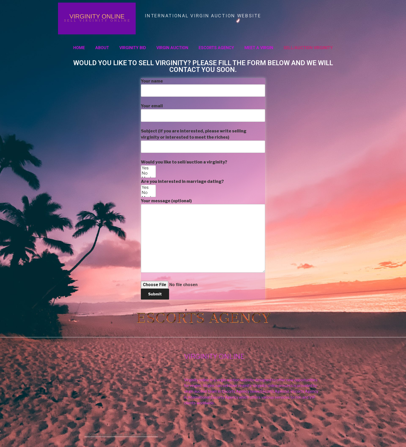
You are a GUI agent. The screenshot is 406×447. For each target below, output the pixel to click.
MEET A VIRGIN (258, 47)
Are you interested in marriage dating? (203, 239)
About (102, 47)
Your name (203, 88)
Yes (148, 168)
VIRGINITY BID (132, 47)
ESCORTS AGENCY (216, 47)
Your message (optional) (203, 235)
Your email (203, 112)
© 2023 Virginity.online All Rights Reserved (121, 435)
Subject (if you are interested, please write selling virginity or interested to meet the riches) (203, 141)
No (148, 173)
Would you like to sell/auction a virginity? (203, 229)
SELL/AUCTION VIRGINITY (308, 47)
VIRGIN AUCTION (172, 47)
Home (79, 47)
